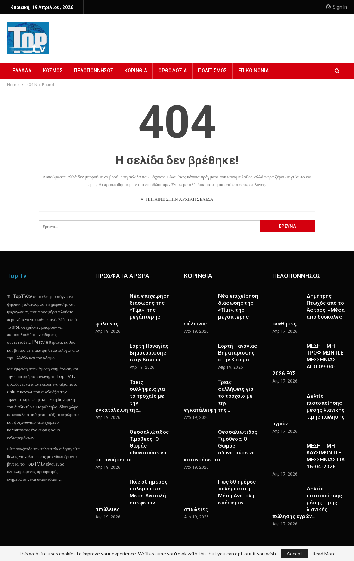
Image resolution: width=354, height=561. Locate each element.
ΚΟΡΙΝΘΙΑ (135, 70)
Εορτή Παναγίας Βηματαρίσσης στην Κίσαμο (149, 353)
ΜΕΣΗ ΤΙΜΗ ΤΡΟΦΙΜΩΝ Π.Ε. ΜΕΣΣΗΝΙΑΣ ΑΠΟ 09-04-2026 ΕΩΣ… (308, 360)
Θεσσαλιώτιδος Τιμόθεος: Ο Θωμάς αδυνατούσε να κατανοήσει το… (132, 446)
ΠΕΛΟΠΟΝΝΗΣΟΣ (93, 70)
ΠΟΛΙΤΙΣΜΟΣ (212, 70)
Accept (294, 554)
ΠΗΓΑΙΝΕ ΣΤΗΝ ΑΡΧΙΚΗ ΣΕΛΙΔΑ (177, 199)
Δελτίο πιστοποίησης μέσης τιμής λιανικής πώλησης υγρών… (307, 502)
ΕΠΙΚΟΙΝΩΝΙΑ (253, 70)
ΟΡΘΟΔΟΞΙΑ (172, 70)
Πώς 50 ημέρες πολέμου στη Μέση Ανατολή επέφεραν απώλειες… (131, 496)
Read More (324, 553)
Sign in (336, 7)
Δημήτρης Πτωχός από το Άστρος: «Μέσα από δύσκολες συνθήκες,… (308, 310)
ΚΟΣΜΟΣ (53, 70)
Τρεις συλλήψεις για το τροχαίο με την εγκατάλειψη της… (130, 396)
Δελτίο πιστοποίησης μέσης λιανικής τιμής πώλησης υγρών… (308, 410)
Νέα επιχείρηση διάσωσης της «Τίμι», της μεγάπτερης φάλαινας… (132, 310)
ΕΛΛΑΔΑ (21, 70)
